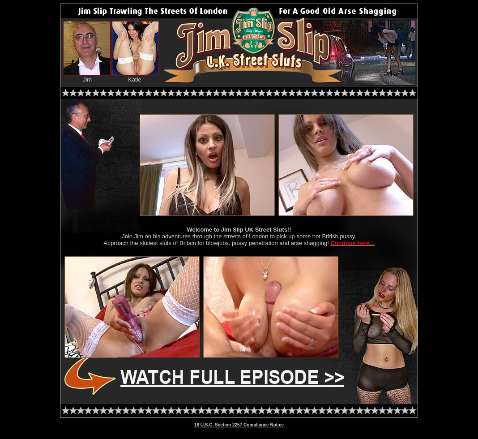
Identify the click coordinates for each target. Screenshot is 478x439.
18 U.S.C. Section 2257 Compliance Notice (239, 424)
